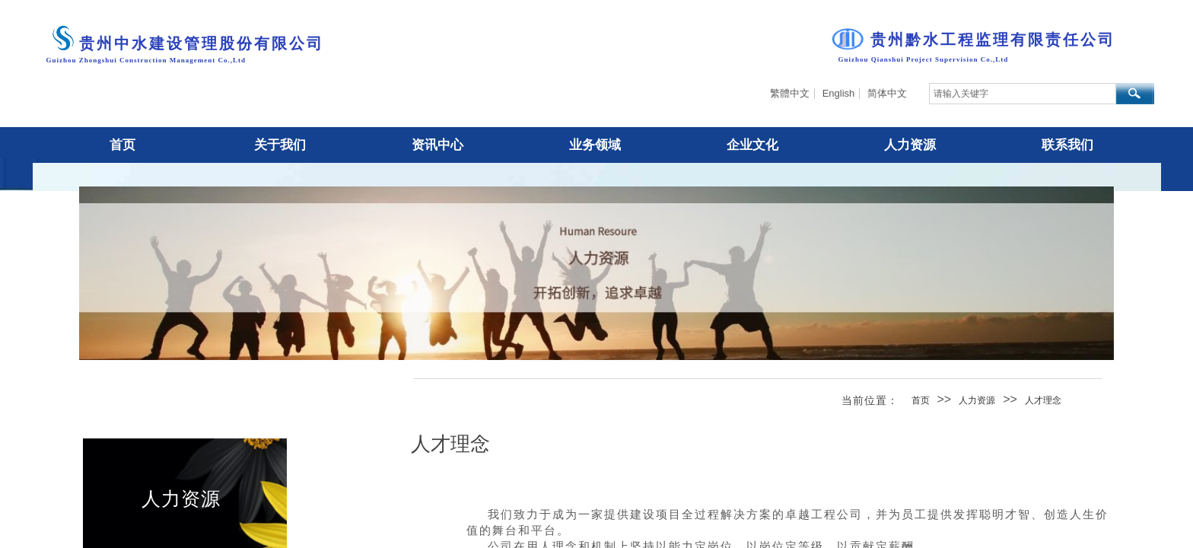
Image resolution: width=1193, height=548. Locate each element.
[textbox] (1022, 93)
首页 (920, 400)
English (838, 93)
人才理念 (1043, 400)
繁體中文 (790, 93)
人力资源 (977, 400)
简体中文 (887, 93)
